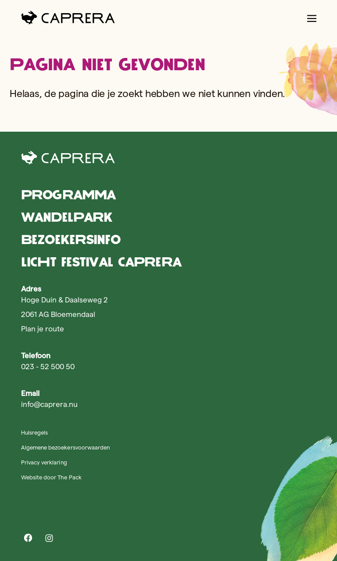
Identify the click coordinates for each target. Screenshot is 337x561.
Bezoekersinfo (70, 239)
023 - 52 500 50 (48, 366)
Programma (68, 194)
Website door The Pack (51, 477)
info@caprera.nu (49, 404)
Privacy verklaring (44, 462)
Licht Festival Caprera (101, 262)
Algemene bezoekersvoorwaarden (65, 447)
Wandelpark (66, 217)
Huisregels (34, 432)
